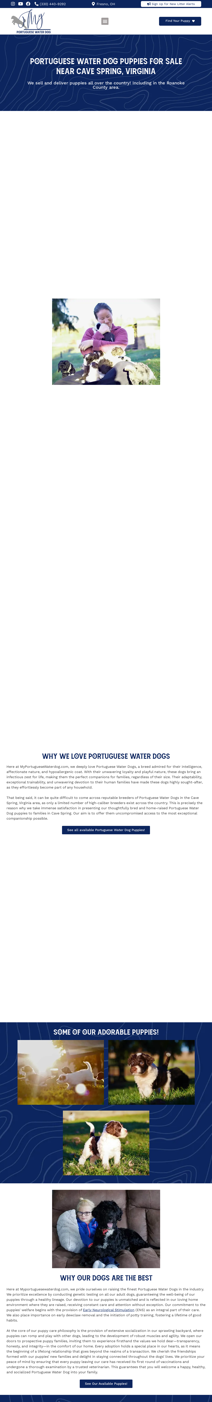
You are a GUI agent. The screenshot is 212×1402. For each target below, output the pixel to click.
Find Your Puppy (178, 20)
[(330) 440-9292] (36, 4)
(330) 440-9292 (53, 4)
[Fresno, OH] (93, 4)
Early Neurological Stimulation (108, 1310)
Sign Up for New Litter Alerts (173, 4)
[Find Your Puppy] (193, 21)
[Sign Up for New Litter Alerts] (148, 3)
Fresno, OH (106, 4)
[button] (104, 21)
